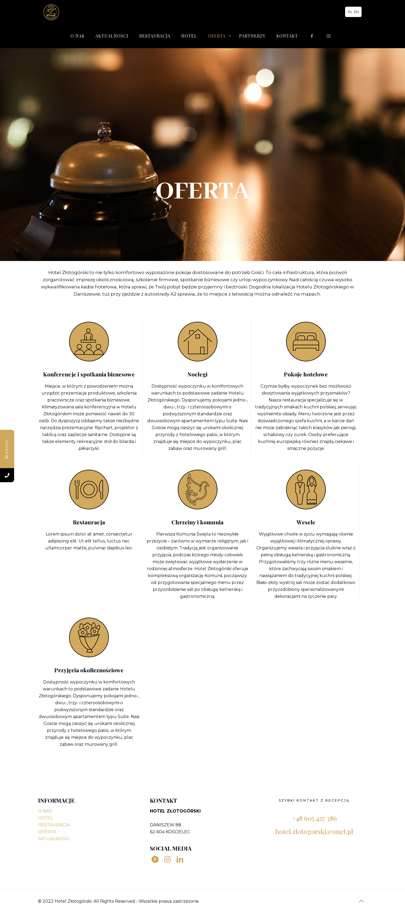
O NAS (45, 811)
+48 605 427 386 (314, 818)
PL (350, 12)
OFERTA (47, 831)
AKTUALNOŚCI (53, 838)
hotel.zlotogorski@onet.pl (314, 831)
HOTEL (46, 817)
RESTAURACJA (54, 824)
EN (356, 12)
